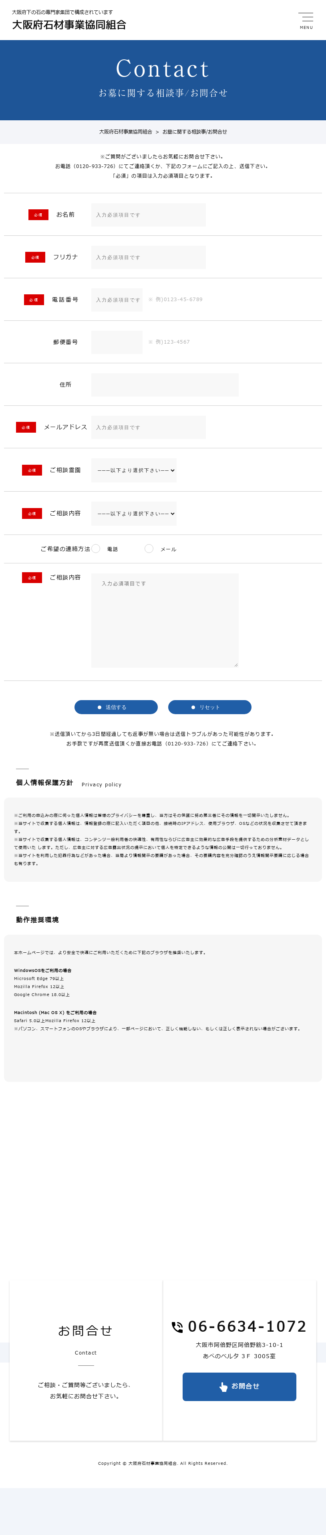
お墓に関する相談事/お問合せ (189, 132)
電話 (112, 549)
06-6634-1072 (247, 1328)
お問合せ (245, 1386)
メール (171, 549)
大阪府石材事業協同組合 (125, 132)
